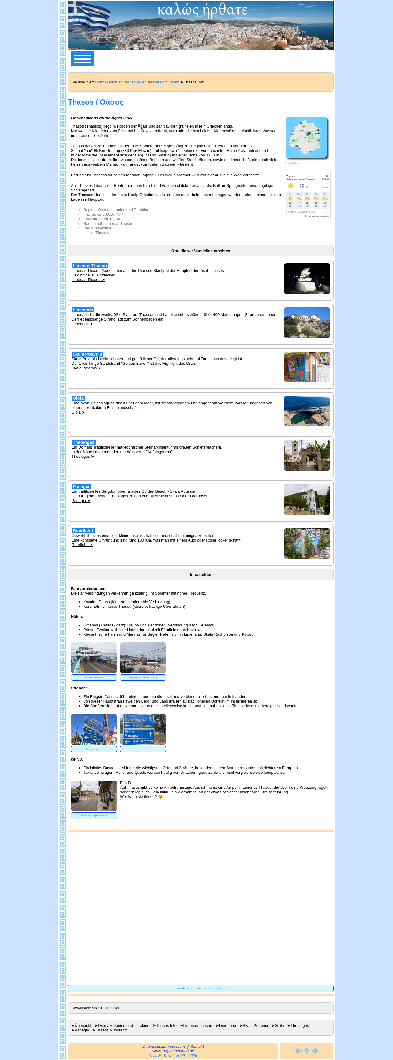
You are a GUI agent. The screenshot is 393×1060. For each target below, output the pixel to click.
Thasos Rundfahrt (111, 1030)
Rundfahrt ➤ (82, 544)
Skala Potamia (255, 1025)
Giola (279, 1025)
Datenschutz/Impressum (163, 1046)
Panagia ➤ (81, 500)
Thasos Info (166, 1025)
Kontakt (197, 1046)
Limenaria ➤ (82, 324)
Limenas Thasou (197, 1025)
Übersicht (83, 1025)
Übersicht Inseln (165, 82)
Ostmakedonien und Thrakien (121, 82)
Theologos (299, 1025)
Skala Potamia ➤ (86, 368)
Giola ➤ (78, 412)
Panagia (82, 1030)
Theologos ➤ (83, 456)
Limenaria (227, 1025)
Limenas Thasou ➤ (88, 279)
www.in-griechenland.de (173, 1051)
